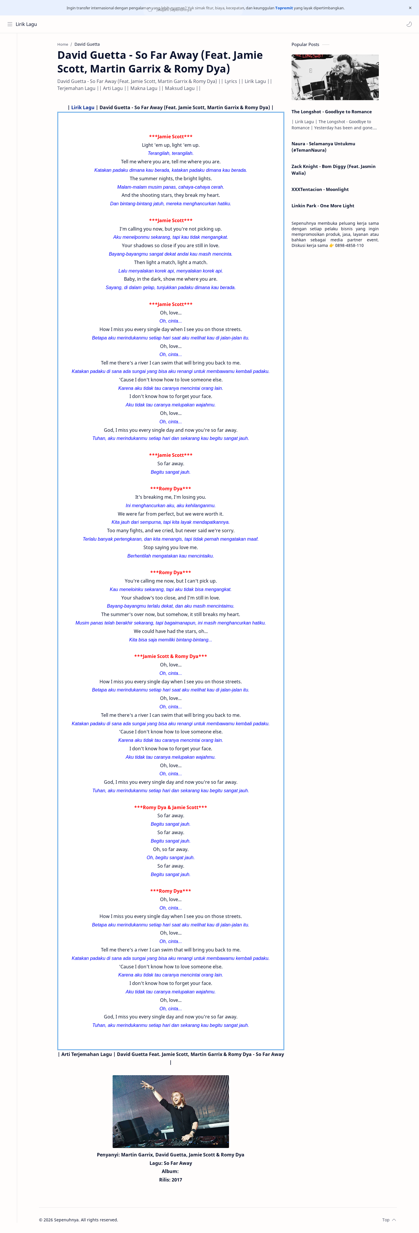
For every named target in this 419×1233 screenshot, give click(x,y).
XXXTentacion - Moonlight (322, 190)
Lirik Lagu (26, 24)
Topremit (284, 7)
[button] (408, 24)
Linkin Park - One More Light (325, 206)
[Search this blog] (120, 24)
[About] (10, 56)
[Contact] (10, 68)
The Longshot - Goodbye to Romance (334, 112)
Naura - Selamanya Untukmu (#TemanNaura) (326, 147)
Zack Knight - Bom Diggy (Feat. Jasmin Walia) (336, 170)
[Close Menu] (410, 7)
